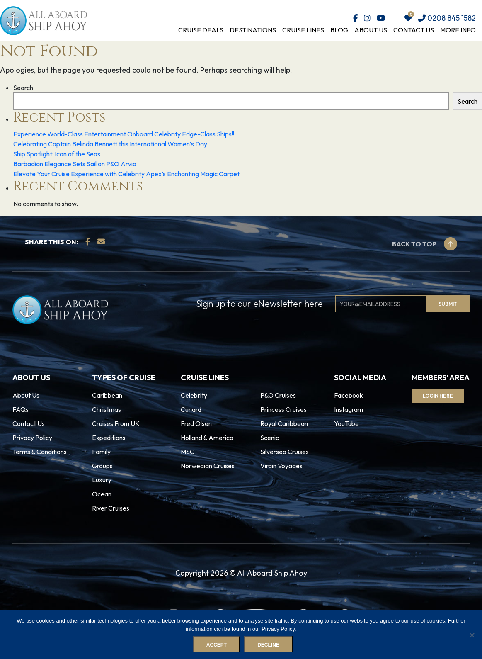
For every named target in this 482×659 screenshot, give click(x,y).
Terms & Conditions (39, 451)
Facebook (348, 395)
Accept (216, 645)
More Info (458, 30)
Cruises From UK (116, 423)
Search (23, 87)
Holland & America (207, 437)
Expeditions (109, 437)
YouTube (346, 423)
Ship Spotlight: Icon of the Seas (56, 154)
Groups (102, 466)
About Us (370, 30)
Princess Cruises (283, 409)
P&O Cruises (278, 395)
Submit (447, 304)
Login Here (439, 396)
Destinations (253, 30)
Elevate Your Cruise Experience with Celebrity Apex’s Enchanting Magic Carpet (126, 174)
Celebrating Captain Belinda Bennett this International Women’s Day (110, 144)
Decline (269, 645)
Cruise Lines (303, 30)
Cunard (191, 409)
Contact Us (413, 30)
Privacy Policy (32, 437)
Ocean (101, 494)
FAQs (20, 409)
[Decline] (471, 635)
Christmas (106, 409)
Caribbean (107, 395)
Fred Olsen (196, 423)
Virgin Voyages (281, 466)
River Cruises (110, 508)
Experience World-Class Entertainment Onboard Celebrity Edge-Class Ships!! (123, 134)
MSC (187, 451)
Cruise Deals (200, 30)
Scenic (269, 437)
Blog (339, 30)
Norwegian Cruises (208, 466)
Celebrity (194, 395)
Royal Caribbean (284, 423)
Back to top (424, 243)
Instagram (348, 409)
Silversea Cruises (284, 451)
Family (101, 451)
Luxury (101, 480)
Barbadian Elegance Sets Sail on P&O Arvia (74, 164)
